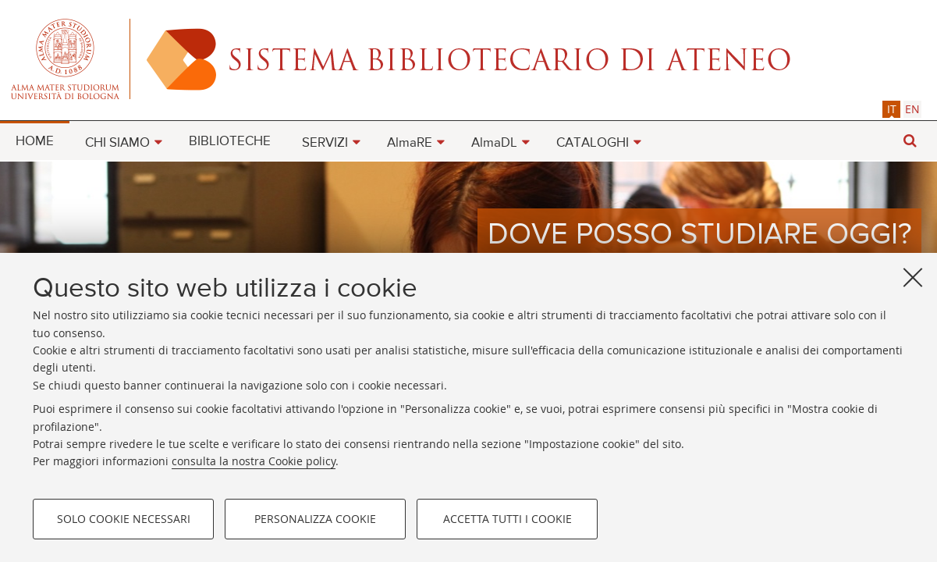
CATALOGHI (592, 143)
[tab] (891, 109)
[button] (909, 141)
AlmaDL (494, 143)
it (891, 108)
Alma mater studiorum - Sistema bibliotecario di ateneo (468, 58)
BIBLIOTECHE (230, 141)
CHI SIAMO (117, 143)
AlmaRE (409, 143)
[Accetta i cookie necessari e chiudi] (912, 277)
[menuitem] (34, 140)
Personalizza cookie (315, 519)
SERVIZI (325, 143)
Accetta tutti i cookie (507, 519)
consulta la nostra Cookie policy (253, 461)
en (912, 108)
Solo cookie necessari (123, 519)
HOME (35, 141)
